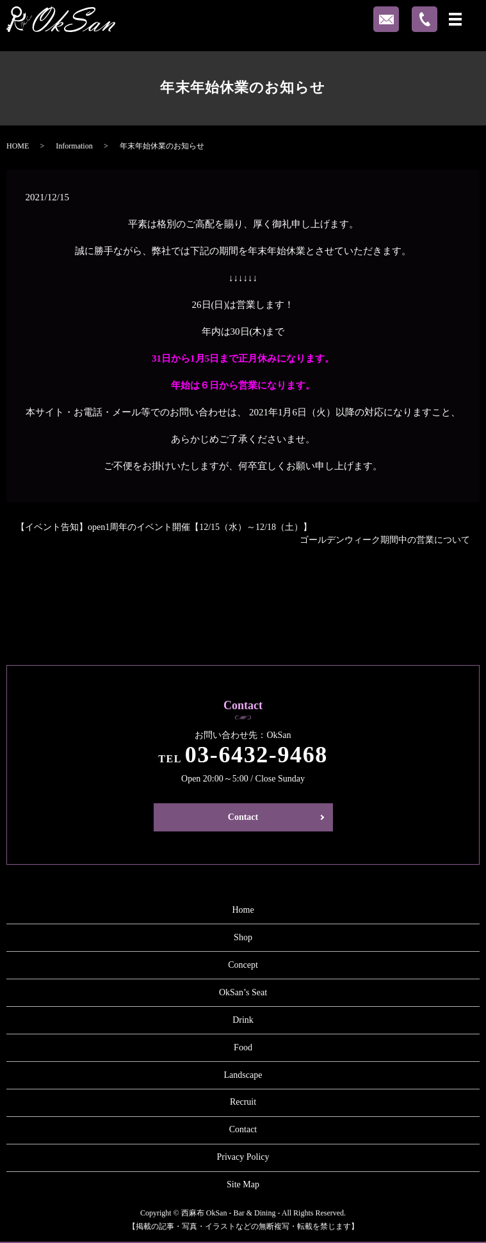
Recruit (243, 1102)
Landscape (243, 1075)
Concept (243, 965)
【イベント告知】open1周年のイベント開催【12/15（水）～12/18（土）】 (164, 527)
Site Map (243, 1184)
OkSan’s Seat (243, 992)
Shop (243, 937)
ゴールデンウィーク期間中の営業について (385, 540)
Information (74, 145)
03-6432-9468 (256, 754)
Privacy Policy (242, 1157)
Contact (243, 817)
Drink (243, 1020)
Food (243, 1047)
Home (243, 910)
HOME (17, 145)
